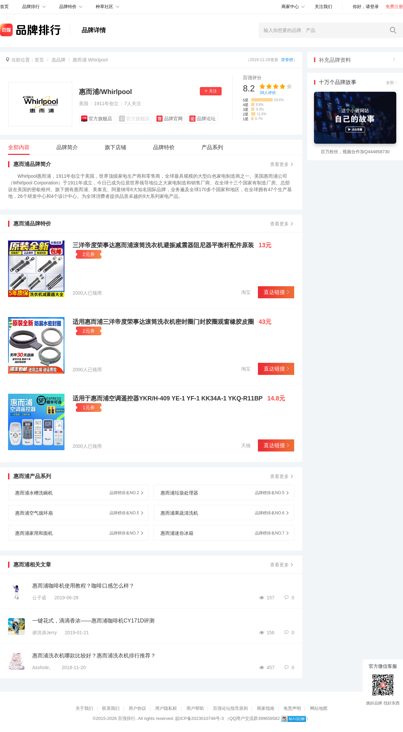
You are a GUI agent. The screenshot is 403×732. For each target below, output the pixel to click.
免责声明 (292, 708)
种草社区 (104, 6)
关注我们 (323, 6)
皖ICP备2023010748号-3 (199, 718)
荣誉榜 (287, 59)
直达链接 (276, 292)
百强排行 (126, 718)
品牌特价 (68, 6)
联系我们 (111, 708)
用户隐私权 (166, 708)
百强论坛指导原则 (230, 708)
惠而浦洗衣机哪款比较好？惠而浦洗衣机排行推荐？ (94, 655)
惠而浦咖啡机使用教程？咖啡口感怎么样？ (83, 586)
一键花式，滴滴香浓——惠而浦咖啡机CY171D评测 (93, 620)
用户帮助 (195, 708)
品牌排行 (31, 6)
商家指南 (265, 708)
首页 (39, 59)
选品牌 (58, 59)
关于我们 (84, 708)
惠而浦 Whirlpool (90, 59)
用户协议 (137, 708)
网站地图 (318, 708)
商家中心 (290, 6)
